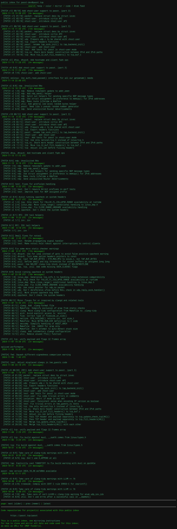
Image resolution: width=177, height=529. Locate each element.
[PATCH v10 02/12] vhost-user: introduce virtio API (32, 122)
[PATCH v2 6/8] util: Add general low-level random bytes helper (39, 103)
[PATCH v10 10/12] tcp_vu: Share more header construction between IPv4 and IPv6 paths (53, 142)
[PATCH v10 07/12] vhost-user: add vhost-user (29, 134)
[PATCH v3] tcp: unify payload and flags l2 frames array (33, 339)
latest (47, 503)
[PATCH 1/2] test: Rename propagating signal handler (33, 240)
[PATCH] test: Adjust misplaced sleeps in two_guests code (34, 362)
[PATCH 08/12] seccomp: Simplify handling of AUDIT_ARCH (35, 323)
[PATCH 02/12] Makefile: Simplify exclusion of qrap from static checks (44, 308)
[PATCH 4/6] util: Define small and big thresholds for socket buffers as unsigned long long (56, 261)
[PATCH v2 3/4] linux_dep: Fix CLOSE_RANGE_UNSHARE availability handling (45, 207)
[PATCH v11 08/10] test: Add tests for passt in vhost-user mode (39, 49)
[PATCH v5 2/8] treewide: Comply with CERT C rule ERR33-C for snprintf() (45, 483)
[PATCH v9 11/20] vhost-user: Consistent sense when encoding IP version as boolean (51, 401)
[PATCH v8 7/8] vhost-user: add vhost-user (27, 72)
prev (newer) (33, 503)
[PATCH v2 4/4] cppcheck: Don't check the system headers (35, 209)
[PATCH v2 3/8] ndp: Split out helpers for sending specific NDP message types (48, 96)
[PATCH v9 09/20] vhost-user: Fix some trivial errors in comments (41, 396)
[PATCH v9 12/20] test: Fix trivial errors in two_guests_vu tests (41, 403)
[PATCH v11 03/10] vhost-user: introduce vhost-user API (35, 36)
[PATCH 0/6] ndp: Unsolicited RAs (20, 160)
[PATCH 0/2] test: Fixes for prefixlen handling (28, 184)
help (39, 6)
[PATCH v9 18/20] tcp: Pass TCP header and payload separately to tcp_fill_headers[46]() (54, 419)
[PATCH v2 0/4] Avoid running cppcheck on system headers (33, 196)
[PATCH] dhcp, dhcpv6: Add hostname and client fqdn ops (33, 153)
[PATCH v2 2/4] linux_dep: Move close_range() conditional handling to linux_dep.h (50, 204)
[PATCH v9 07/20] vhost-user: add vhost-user (28, 390)
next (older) (15, 503)
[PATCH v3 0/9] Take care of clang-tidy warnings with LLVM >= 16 (38, 452)
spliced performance (12, 346)
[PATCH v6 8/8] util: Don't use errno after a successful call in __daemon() (47, 496)
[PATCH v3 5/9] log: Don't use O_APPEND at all (29, 458)
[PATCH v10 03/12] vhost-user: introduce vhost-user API (35, 124)
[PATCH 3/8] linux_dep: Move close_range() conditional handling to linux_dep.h (48, 282)
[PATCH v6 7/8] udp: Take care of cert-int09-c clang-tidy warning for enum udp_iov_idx (53, 494)
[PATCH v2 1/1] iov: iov (16, 220)
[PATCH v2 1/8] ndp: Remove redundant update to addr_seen (36, 91)
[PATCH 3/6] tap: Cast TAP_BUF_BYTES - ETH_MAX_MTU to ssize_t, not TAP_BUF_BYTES (50, 259)
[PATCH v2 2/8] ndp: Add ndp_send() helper (27, 93)
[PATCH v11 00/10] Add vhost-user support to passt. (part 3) (36, 26)
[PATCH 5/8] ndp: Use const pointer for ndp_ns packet (34, 287)
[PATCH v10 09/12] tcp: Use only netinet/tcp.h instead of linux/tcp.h (43, 140)
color (49, 6)
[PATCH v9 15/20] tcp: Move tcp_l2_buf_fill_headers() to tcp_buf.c (41, 411)
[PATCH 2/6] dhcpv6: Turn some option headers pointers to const (39, 256)
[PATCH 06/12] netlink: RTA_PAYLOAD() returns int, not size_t (38, 318)
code (68, 6)
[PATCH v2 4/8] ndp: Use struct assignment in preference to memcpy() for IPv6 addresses (54, 98)
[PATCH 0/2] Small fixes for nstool (21, 235)
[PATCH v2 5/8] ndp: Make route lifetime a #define (32, 101)
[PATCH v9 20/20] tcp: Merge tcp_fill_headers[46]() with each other (42, 424)
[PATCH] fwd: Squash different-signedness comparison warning (36, 354)
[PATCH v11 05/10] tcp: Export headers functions (31, 41)
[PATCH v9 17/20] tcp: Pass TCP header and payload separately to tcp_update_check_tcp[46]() (56, 416)
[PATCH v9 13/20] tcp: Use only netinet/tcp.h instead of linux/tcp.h (42, 406)
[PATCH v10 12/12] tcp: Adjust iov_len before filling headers (38, 147)
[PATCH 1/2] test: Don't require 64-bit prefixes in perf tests (39, 189)
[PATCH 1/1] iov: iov (15, 230)
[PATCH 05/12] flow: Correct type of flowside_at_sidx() (35, 315)
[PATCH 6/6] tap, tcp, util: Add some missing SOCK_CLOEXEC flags (40, 266)
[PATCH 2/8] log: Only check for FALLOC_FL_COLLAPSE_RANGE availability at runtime (50, 279)
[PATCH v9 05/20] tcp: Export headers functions (30, 385)
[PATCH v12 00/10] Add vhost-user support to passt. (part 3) (36, 10)
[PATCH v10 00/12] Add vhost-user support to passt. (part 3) (36, 114)
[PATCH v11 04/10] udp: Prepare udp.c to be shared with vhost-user (41, 39)
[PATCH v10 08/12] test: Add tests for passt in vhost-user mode (39, 137)
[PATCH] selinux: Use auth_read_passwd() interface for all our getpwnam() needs (47, 78)
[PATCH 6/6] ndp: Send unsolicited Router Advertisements (35, 178)
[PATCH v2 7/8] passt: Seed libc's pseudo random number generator (41, 106)
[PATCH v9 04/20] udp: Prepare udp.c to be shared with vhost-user (41, 383)
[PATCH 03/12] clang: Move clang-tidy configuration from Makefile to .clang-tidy (50, 310)
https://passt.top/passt (24, 515)
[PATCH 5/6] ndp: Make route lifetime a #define (30, 176)
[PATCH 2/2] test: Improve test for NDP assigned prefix (35, 191)
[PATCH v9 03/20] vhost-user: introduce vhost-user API (34, 380)
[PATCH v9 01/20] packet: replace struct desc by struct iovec (38, 375)
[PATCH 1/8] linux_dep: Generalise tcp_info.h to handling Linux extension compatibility (54, 277)
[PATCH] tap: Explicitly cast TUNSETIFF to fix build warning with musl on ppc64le (48, 463)
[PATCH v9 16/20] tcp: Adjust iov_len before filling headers (38, 414)
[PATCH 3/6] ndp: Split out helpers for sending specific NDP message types (46, 171)
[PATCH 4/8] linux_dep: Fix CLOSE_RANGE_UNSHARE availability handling (43, 284)
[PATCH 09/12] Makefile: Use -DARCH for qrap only (31, 326)
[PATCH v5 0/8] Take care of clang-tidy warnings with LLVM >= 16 (38, 478)
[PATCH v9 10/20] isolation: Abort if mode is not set (34, 398)
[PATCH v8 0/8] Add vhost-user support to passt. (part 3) (34, 67)
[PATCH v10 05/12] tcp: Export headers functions (31, 129)
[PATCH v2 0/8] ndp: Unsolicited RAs (21, 85)
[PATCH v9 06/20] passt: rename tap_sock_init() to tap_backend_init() (43, 388)
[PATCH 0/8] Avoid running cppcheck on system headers (31, 271)
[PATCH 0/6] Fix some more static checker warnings (30, 248)
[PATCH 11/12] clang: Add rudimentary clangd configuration (37, 331)
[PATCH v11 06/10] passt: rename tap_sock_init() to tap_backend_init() (44, 44)
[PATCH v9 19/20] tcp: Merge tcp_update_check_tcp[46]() (35, 421)
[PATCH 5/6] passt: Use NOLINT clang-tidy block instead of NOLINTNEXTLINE (45, 264)
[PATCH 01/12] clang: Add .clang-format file (28, 305)
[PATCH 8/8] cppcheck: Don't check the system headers (34, 295)
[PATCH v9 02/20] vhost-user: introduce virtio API (32, 377)
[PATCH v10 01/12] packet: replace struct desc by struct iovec (39, 119)
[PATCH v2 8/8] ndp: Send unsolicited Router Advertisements (37, 109)
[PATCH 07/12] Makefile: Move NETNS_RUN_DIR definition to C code (40, 321)
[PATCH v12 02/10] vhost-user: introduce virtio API (32, 18)
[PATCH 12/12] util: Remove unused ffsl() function (32, 334)
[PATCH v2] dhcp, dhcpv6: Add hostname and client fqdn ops (34, 59)
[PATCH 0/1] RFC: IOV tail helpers (20, 225)
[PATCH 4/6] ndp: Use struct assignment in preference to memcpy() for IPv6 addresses (52, 173)
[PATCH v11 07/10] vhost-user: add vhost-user (29, 47)
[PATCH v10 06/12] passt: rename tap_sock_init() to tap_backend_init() (44, 132)
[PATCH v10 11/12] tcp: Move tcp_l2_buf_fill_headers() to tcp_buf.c (42, 145)
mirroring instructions (47, 520)
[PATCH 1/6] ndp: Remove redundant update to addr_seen (34, 165)
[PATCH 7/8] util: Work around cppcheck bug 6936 (31, 292)
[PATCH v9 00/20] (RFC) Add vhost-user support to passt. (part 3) (39, 370)
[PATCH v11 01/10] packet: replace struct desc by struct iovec (39, 31)
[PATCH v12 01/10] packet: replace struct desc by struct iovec (39, 16)
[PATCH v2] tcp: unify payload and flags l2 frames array (33, 429)
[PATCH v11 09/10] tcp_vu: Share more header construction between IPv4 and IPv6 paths (53, 52)
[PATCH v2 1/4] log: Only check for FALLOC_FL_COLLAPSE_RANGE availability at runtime (52, 202)
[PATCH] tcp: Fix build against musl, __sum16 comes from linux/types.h (41, 445)
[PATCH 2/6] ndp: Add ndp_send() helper (25, 168)
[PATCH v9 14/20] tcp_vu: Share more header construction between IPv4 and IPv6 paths (52, 408)
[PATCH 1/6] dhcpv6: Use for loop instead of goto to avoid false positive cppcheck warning (55, 253)
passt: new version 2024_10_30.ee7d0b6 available (28, 471)
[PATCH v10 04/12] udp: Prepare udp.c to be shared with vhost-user (41, 127)
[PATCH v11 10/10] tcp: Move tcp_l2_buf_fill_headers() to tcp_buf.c (42, 54)
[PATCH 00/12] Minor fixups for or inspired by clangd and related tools (42, 300)
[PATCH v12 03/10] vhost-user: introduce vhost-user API (35, 21)
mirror (58, 6)
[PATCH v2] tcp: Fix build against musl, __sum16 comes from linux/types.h (43, 437)
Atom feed (79, 6)
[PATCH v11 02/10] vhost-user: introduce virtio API (32, 34)
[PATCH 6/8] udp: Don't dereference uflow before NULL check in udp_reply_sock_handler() (54, 290)
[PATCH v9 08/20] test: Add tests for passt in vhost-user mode (39, 393)
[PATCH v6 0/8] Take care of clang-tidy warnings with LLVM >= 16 (38, 489)
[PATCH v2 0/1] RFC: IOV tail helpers (22, 215)
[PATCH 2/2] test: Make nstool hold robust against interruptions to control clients (51, 243)
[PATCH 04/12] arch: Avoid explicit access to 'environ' (35, 313)
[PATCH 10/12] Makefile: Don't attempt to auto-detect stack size (40, 328)
